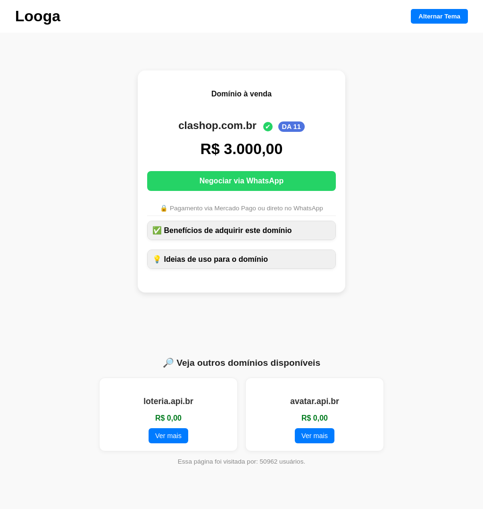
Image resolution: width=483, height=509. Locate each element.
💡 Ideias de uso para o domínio (210, 259)
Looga (37, 16)
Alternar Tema (439, 16)
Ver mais (168, 436)
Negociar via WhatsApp (242, 181)
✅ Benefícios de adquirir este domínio (222, 230)
